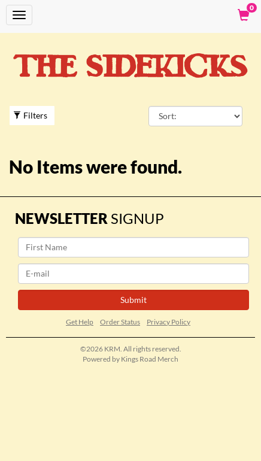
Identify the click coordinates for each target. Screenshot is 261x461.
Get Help (79, 321)
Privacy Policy (168, 321)
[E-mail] (133, 273)
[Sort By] (195, 116)
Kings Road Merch (149, 358)
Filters (30, 115)
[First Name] (133, 247)
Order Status (120, 321)
